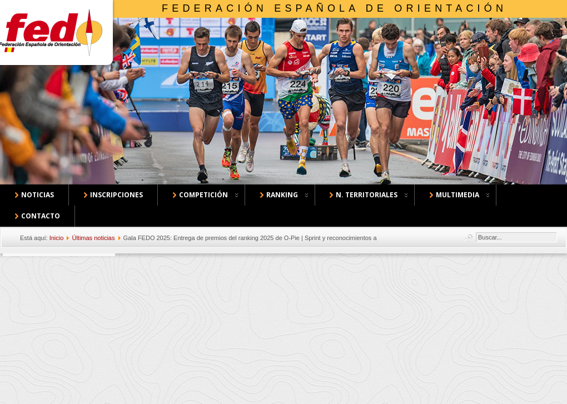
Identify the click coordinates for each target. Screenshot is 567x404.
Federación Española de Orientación (334, 8)
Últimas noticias (93, 238)
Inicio (56, 238)
